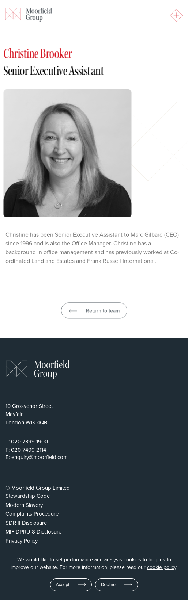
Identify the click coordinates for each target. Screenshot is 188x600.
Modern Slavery (24, 505)
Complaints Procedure (32, 513)
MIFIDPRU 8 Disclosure (33, 531)
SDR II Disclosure (26, 523)
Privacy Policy (21, 540)
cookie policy (161, 567)
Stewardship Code (27, 496)
